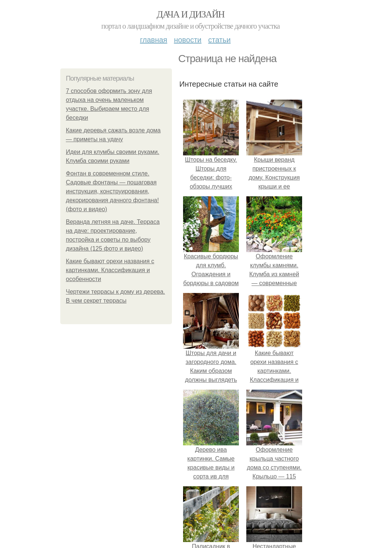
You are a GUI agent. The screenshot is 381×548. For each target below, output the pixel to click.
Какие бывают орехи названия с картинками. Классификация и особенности (110, 270)
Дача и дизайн (190, 14)
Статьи (219, 40)
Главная (153, 40)
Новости (187, 40)
